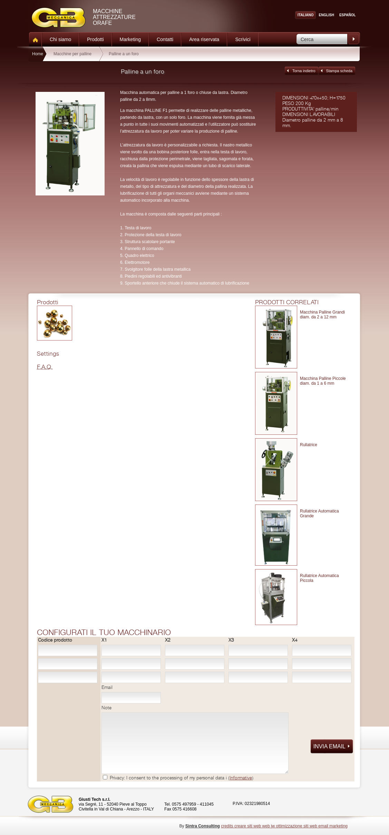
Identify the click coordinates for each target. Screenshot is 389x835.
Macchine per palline (72, 53)
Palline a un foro (124, 53)
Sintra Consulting (202, 826)
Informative (241, 778)
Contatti (165, 39)
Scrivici (242, 39)
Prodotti (95, 39)
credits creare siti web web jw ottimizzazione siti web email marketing (284, 826)
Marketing (130, 39)
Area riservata (204, 39)
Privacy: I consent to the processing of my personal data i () (181, 778)
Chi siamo (60, 39)
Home (37, 53)
